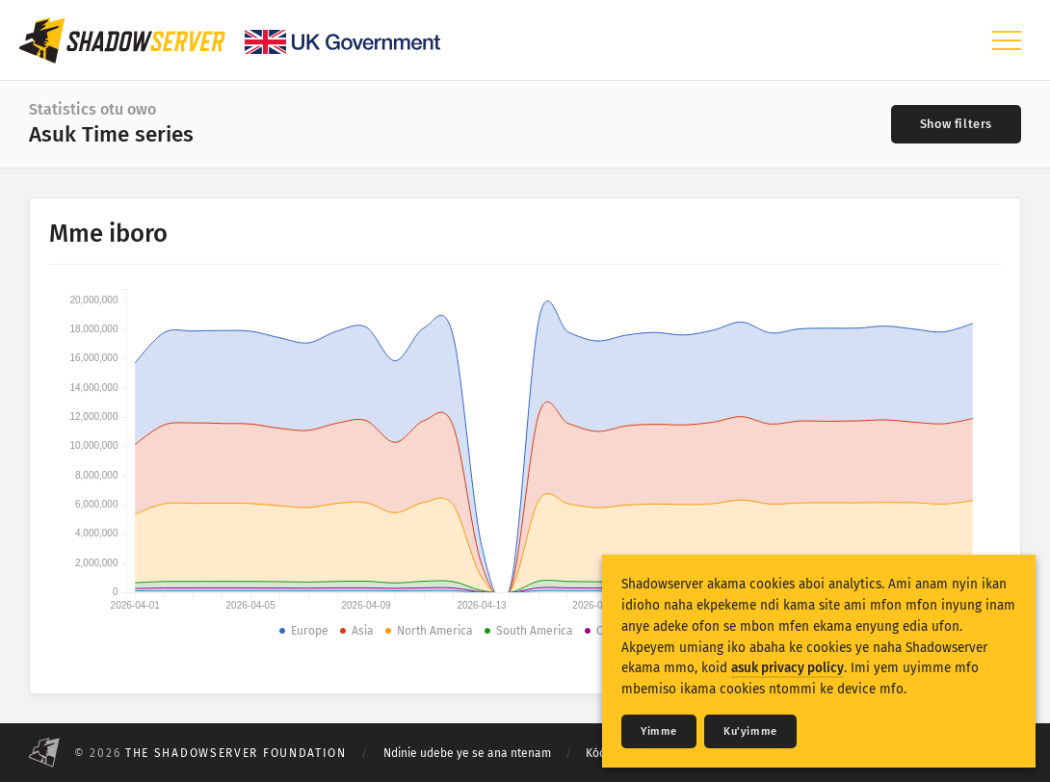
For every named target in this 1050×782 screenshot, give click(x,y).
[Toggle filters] (956, 124)
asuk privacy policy (787, 668)
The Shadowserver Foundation (236, 753)
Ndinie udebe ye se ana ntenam (467, 753)
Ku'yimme (750, 731)
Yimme (659, 731)
